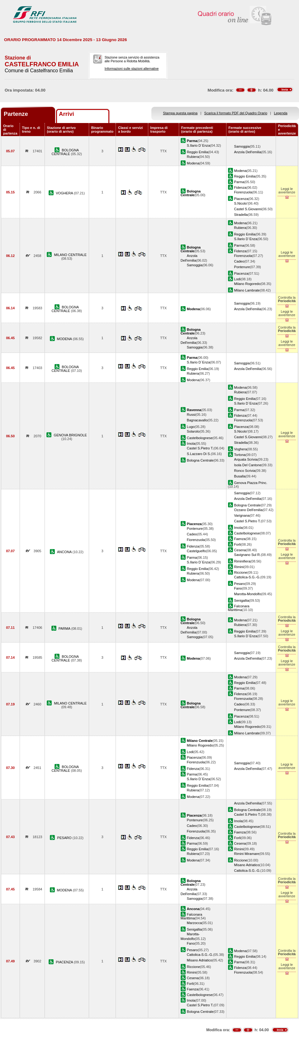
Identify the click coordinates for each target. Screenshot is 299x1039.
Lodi (237, 279)
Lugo (191, 427)
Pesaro (239, 584)
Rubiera (193, 157)
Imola (191, 443)
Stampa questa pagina (180, 113)
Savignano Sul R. (247, 555)
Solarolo (193, 431)
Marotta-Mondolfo (247, 594)
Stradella (241, 214)
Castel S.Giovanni (248, 209)
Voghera (240, 449)
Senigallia (241, 600)
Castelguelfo (196, 551)
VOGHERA (65, 193)
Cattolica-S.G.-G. (247, 577)
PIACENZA (65, 962)
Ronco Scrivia (244, 470)
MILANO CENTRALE (70, 255)
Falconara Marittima (238, 608)
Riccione (240, 572)
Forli (237, 544)
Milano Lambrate (247, 290)
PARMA (65, 628)
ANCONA (65, 552)
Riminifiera (242, 561)
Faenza (240, 539)
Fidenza (240, 187)
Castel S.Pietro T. (200, 448)
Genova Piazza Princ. (251, 483)
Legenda (280, 113)
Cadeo (239, 261)
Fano (238, 588)
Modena (193, 163)
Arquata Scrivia (246, 459)
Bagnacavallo (197, 420)
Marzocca (194, 923)
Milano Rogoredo (247, 284)
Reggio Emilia (197, 152)
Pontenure (242, 267)
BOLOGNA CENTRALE (65, 152)
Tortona (240, 455)
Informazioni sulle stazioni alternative (132, 68)
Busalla (239, 476)
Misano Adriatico (246, 865)
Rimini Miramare (246, 854)
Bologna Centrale (200, 460)
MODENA (65, 339)
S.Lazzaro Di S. (199, 454)
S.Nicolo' (241, 203)
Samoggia (242, 146)
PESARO (65, 838)
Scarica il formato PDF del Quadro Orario (236, 113)
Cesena (240, 550)
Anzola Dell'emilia (247, 152)
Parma (239, 182)
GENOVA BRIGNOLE (70, 435)
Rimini (239, 567)
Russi (191, 414)
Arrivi (66, 114)
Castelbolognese (200, 438)
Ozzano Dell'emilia (248, 510)
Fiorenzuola (243, 192)
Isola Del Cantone (248, 465)
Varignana (242, 515)
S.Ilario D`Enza (198, 145)
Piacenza (241, 199)
